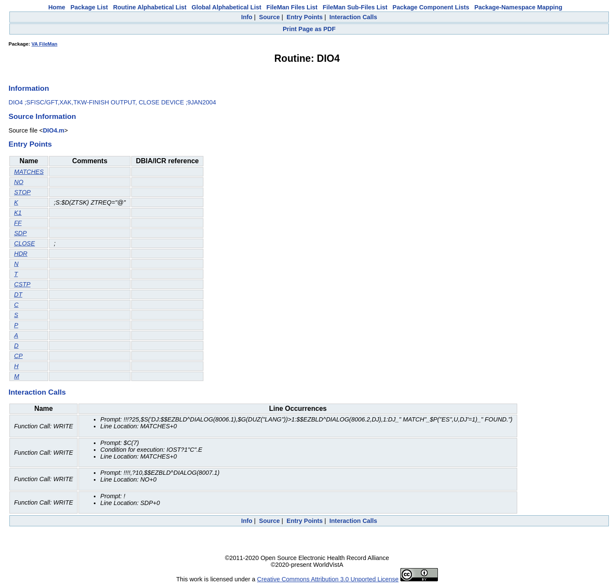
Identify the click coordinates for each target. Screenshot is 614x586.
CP (18, 355)
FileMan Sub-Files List (355, 7)
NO (18, 182)
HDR (20, 253)
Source (269, 17)
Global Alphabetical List (226, 7)
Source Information (42, 116)
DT (18, 294)
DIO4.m (53, 130)
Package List (89, 7)
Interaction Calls (353, 17)
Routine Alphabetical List (149, 7)
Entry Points (305, 17)
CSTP (22, 284)
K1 (18, 212)
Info (246, 17)
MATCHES (28, 171)
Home (56, 7)
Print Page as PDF (309, 29)
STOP (22, 192)
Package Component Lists (431, 7)
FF (18, 222)
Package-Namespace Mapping (518, 7)
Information (29, 88)
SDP (20, 233)
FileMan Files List (292, 7)
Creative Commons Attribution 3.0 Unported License (328, 579)
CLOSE (24, 243)
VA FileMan (45, 43)
